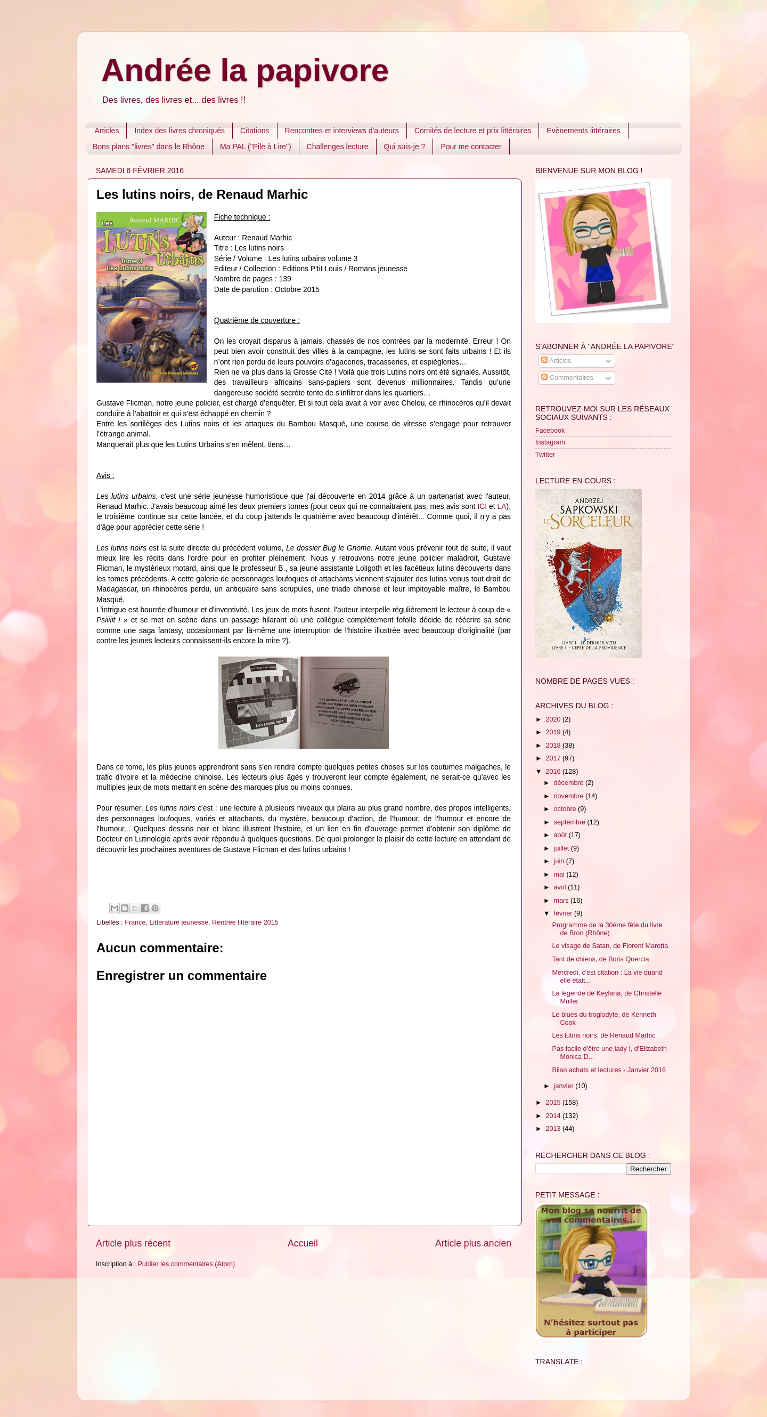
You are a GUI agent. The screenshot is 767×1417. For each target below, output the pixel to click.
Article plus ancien (473, 1243)
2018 (553, 745)
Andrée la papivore (245, 70)
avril (561, 887)
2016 (553, 771)
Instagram (550, 442)
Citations (254, 130)
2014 (553, 1116)
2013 (553, 1128)
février (564, 913)
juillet (562, 848)
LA (502, 506)
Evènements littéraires (583, 130)
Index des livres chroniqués (179, 130)
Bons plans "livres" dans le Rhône (149, 146)
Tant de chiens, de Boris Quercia (600, 959)
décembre (570, 783)
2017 (553, 758)
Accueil (303, 1243)
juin (560, 861)
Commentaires (567, 378)
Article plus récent (133, 1243)
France (135, 922)
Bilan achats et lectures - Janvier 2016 (609, 1070)
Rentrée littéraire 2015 (245, 922)
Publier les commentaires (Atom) (186, 1264)
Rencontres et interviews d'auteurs (342, 130)
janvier (565, 1086)
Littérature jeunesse (178, 922)
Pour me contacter (470, 146)
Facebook (550, 430)
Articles (107, 130)
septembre (571, 822)
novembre (570, 796)
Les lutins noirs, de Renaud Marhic (603, 1035)
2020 (553, 719)
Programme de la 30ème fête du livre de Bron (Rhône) (607, 929)
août (561, 835)
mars (562, 900)
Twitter (545, 454)
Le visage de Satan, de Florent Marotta (610, 946)
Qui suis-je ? (405, 146)
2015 (553, 1102)
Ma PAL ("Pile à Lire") (255, 146)
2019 (553, 732)
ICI (482, 506)
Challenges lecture (338, 146)
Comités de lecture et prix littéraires (472, 130)
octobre (566, 809)
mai (560, 874)
